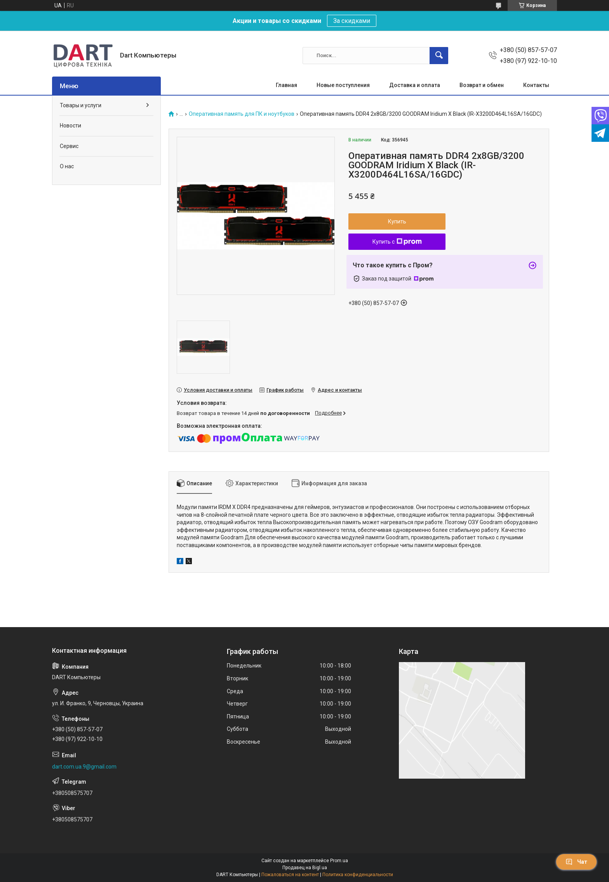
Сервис (69, 146)
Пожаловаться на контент (290, 874)
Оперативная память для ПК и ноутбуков (241, 114)
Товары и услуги (80, 105)
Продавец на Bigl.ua (304, 867)
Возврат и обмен (481, 85)
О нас (67, 166)
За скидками (351, 20)
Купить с (397, 241)
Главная (286, 85)
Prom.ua (339, 860)
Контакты (536, 85)
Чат (576, 861)
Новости (70, 125)
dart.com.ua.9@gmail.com (84, 766)
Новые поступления (343, 85)
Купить (397, 221)
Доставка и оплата (414, 85)
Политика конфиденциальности (357, 874)
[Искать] (439, 55)
